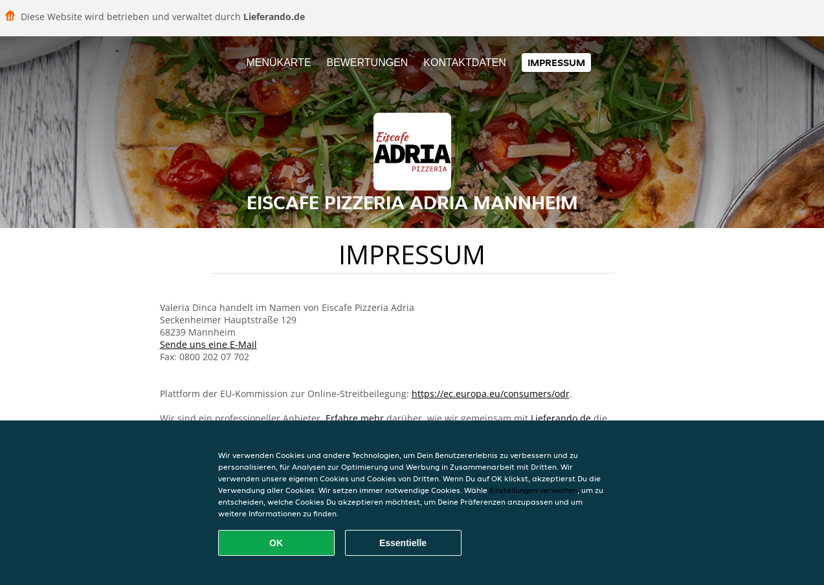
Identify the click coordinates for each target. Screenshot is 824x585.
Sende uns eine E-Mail (208, 344)
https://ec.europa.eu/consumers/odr (491, 393)
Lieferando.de (561, 418)
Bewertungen (367, 62)
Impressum (556, 62)
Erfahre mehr (355, 418)
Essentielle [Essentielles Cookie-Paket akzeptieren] (403, 543)
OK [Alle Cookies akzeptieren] (276, 543)
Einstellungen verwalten (533, 490)
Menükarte (278, 62)
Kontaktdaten (464, 62)
